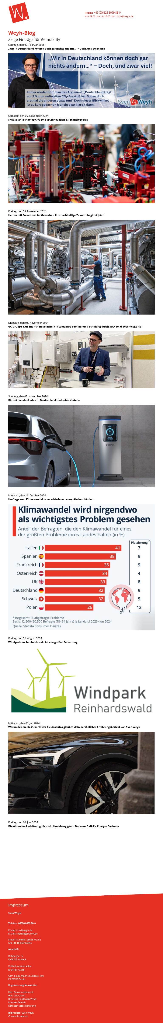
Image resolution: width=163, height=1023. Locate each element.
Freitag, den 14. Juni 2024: (63, 824)
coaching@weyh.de (27, 933)
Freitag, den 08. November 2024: (56, 213)
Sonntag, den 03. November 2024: (44, 398)
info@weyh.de (125, 16)
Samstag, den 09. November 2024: (48, 117)
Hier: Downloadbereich (21, 992)
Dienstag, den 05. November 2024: (74, 324)
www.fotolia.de (19, 1016)
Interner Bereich (17, 1002)
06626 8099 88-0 (27, 923)
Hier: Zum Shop (16, 995)
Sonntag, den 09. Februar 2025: (56, 46)
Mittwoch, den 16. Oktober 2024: (51, 497)
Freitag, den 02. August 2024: (42, 640)
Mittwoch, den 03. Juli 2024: (74, 725)
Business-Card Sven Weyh (22, 998)
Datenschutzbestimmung (22, 1005)
